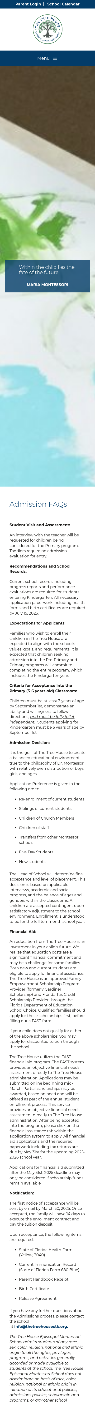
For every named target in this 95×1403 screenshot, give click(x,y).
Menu (43, 58)
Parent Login (28, 4)
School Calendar (63, 4)
